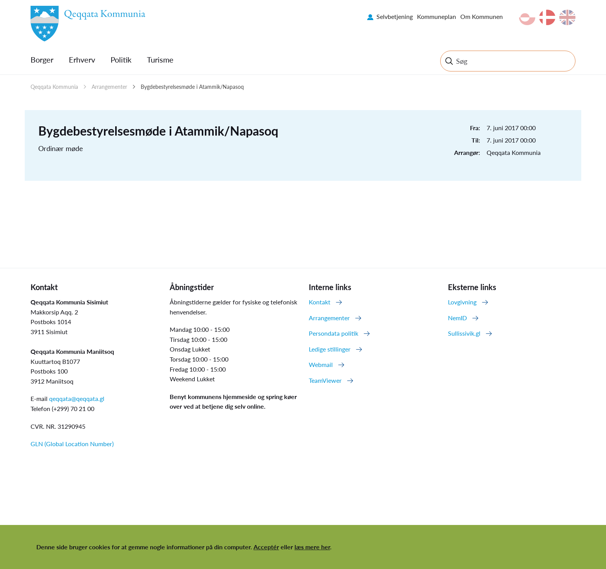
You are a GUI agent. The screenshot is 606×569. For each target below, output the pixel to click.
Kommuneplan (436, 16)
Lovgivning (462, 302)
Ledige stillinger (330, 349)
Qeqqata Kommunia (54, 86)
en (567, 17)
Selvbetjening (394, 16)
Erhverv (82, 59)
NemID (457, 317)
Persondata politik (333, 333)
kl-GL (527, 17)
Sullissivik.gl (464, 333)
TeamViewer (325, 380)
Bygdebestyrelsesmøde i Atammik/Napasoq (192, 86)
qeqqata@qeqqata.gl (76, 398)
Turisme (160, 59)
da (547, 17)
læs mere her (312, 546)
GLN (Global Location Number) (72, 443)
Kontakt (319, 302)
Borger (42, 59)
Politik (121, 59)
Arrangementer (109, 86)
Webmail (321, 364)
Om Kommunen (481, 16)
